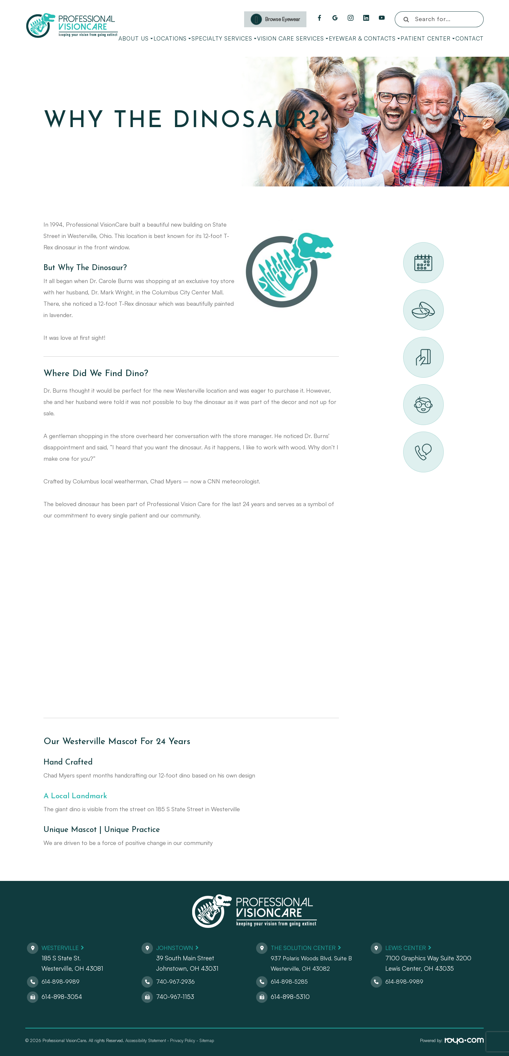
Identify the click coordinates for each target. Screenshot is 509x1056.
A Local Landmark (76, 796)
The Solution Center (306, 948)
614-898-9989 (61, 981)
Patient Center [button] (428, 38)
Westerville (62, 948)
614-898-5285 (290, 981)
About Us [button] (135, 38)
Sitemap (206, 1040)
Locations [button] (172, 38)
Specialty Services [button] (224, 38)
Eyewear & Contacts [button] (364, 38)
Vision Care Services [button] (292, 38)
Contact (469, 38)
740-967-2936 (176, 981)
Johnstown (176, 948)
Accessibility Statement (145, 1040)
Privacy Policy (182, 1040)
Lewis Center (407, 948)
